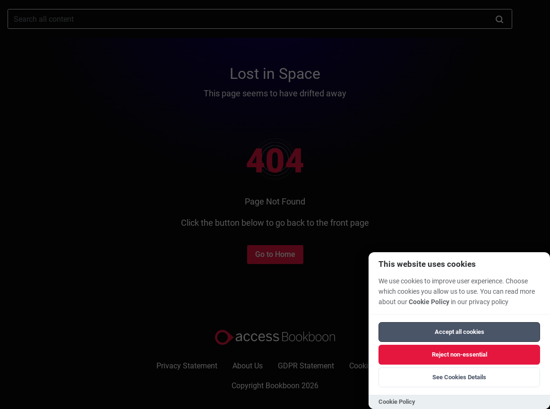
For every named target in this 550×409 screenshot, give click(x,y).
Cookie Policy (429, 302)
